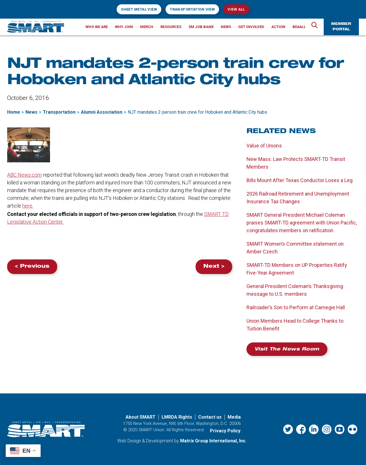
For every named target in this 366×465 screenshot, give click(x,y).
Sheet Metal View (139, 9)
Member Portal (341, 26)
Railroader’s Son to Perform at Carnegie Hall (295, 307)
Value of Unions (264, 146)
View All (236, 9)
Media (234, 417)
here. (27, 206)
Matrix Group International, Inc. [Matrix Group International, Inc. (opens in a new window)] (213, 441)
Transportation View (192, 9)
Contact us (210, 417)
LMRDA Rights (177, 417)
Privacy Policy (225, 431)
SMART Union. (151, 429)
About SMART (141, 417)
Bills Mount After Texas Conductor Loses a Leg (299, 180)
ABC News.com (24, 175)
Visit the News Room (286, 349)
